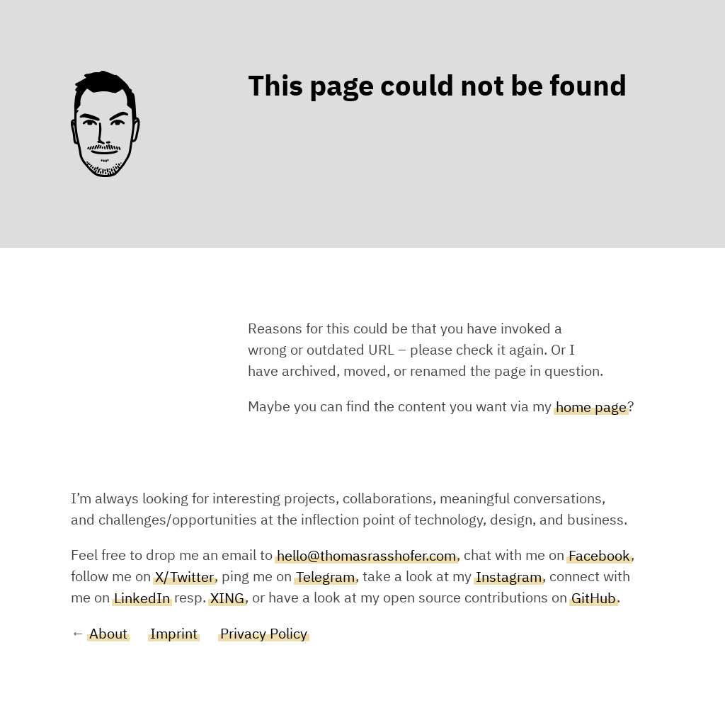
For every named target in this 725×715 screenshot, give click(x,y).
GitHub (593, 598)
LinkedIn (142, 598)
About (108, 634)
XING (227, 598)
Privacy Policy (263, 634)
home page (591, 407)
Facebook (599, 556)
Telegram (325, 577)
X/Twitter (184, 577)
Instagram (509, 577)
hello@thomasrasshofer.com (366, 556)
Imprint (174, 634)
